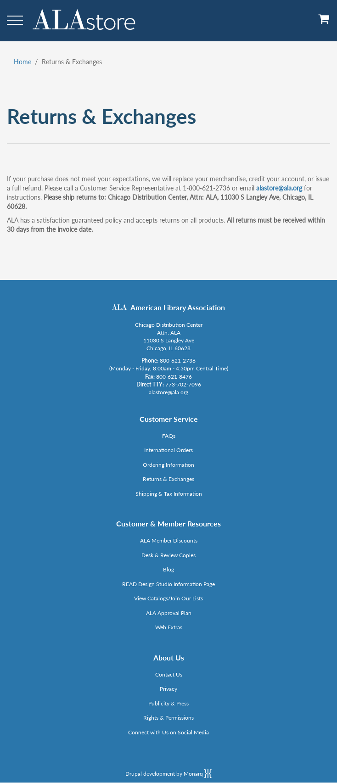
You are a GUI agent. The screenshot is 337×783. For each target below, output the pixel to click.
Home (22, 62)
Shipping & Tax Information (168, 493)
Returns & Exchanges (168, 478)
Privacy (168, 688)
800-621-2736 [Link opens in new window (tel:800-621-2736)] (178, 360)
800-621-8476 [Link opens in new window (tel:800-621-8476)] (174, 376)
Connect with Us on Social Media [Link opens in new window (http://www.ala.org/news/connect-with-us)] (168, 732)
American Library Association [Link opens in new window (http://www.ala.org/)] (177, 307)
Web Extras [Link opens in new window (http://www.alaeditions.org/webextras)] (168, 627)
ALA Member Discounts (168, 540)
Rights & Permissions (168, 717)
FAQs (168, 435)
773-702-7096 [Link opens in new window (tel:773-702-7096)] (183, 384)
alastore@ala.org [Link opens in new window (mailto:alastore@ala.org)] (279, 188)
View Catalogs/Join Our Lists (168, 598)
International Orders (168, 450)
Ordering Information (168, 464)
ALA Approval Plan (168, 613)
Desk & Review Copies (168, 555)
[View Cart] (324, 22)
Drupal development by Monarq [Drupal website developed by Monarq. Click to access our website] (168, 773)
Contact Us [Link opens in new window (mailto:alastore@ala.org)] (168, 674)
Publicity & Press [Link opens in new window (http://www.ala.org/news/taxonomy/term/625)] (168, 703)
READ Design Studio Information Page (168, 584)
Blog (168, 569)
